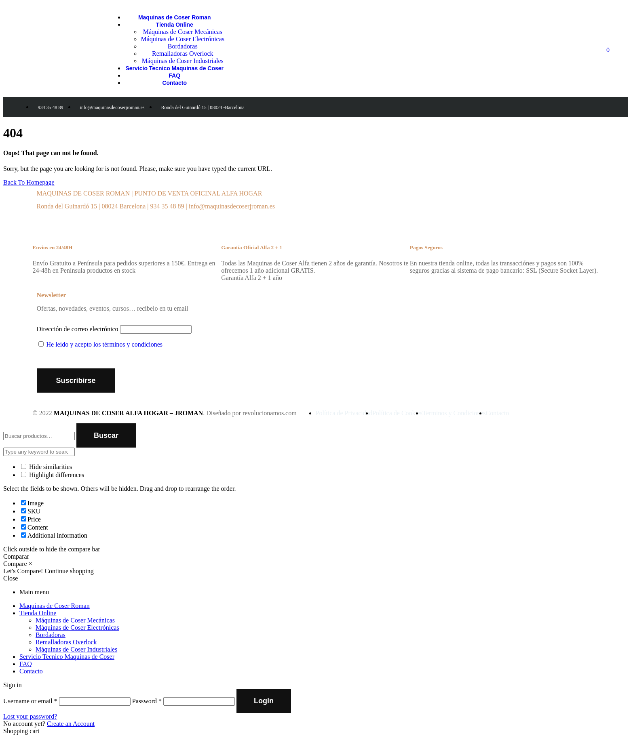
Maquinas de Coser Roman (54, 605)
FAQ (25, 663)
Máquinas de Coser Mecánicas (75, 620)
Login (264, 701)
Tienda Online (37, 613)
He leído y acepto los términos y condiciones (104, 344)
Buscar (106, 435)
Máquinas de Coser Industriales (76, 649)
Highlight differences (52, 474)
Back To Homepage (29, 182)
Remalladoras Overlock (66, 642)
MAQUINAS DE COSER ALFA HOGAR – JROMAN (128, 413)
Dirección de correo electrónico (77, 329)
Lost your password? (30, 716)
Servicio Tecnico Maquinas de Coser (66, 656)
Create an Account (71, 723)
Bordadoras (50, 634)
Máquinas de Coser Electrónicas (77, 627)
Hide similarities (46, 466)
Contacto (31, 671)
